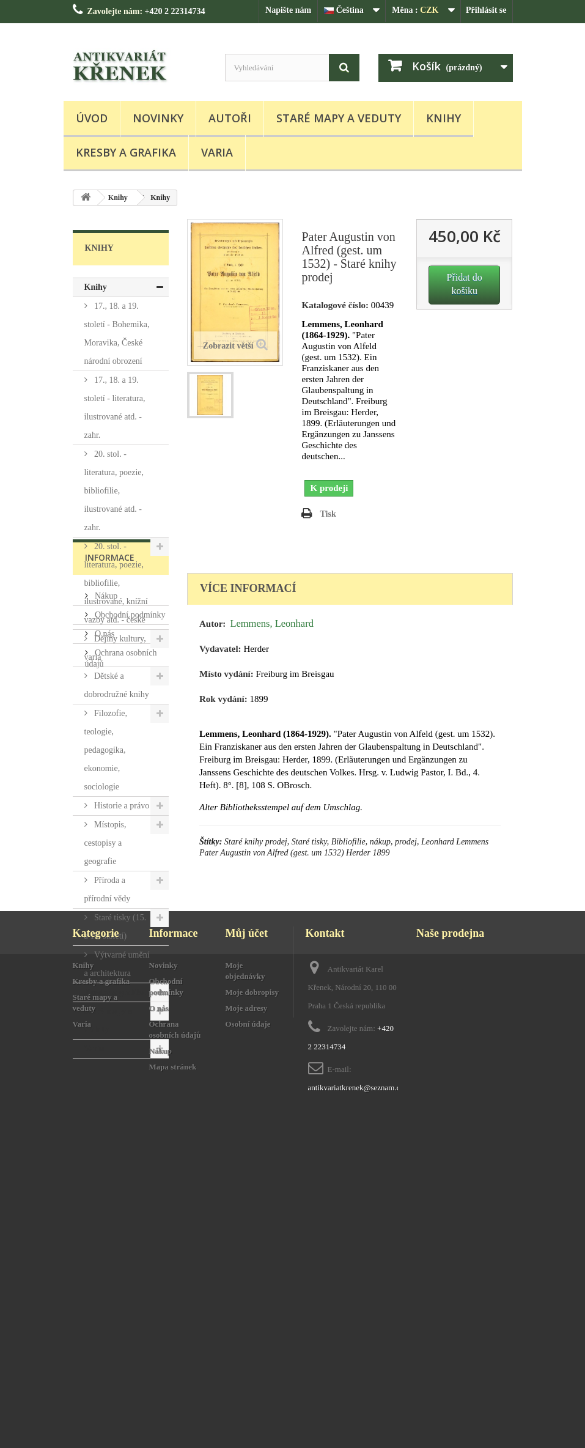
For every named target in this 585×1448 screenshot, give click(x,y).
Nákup (105, 1128)
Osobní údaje (248, 1355)
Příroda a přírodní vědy (107, 889)
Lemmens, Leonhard (272, 623)
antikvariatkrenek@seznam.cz (356, 1419)
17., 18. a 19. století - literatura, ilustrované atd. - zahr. (114, 407)
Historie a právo (121, 805)
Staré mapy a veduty (338, 118)
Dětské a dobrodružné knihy (116, 685)
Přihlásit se (486, 10)
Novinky (158, 118)
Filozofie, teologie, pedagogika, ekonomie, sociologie (106, 750)
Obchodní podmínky (129, 1147)
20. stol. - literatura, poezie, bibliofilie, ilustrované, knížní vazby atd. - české (116, 583)
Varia (217, 152)
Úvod (92, 118)
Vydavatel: (220, 649)
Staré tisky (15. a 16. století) (115, 926)
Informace (109, 1095)
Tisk (328, 514)
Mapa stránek (173, 1398)
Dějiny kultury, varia (115, 648)
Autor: (212, 624)
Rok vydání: (223, 699)
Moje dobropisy (252, 1323)
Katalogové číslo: (335, 305)
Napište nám (288, 10)
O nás (104, 1166)
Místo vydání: (226, 674)
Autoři (229, 118)
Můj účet (247, 1264)
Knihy (443, 118)
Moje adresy (247, 1339)
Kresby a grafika (126, 152)
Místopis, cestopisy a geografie (105, 843)
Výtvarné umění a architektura (117, 964)
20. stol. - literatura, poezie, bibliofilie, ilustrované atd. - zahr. (114, 490)
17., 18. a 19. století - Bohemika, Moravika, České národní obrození (117, 333)
